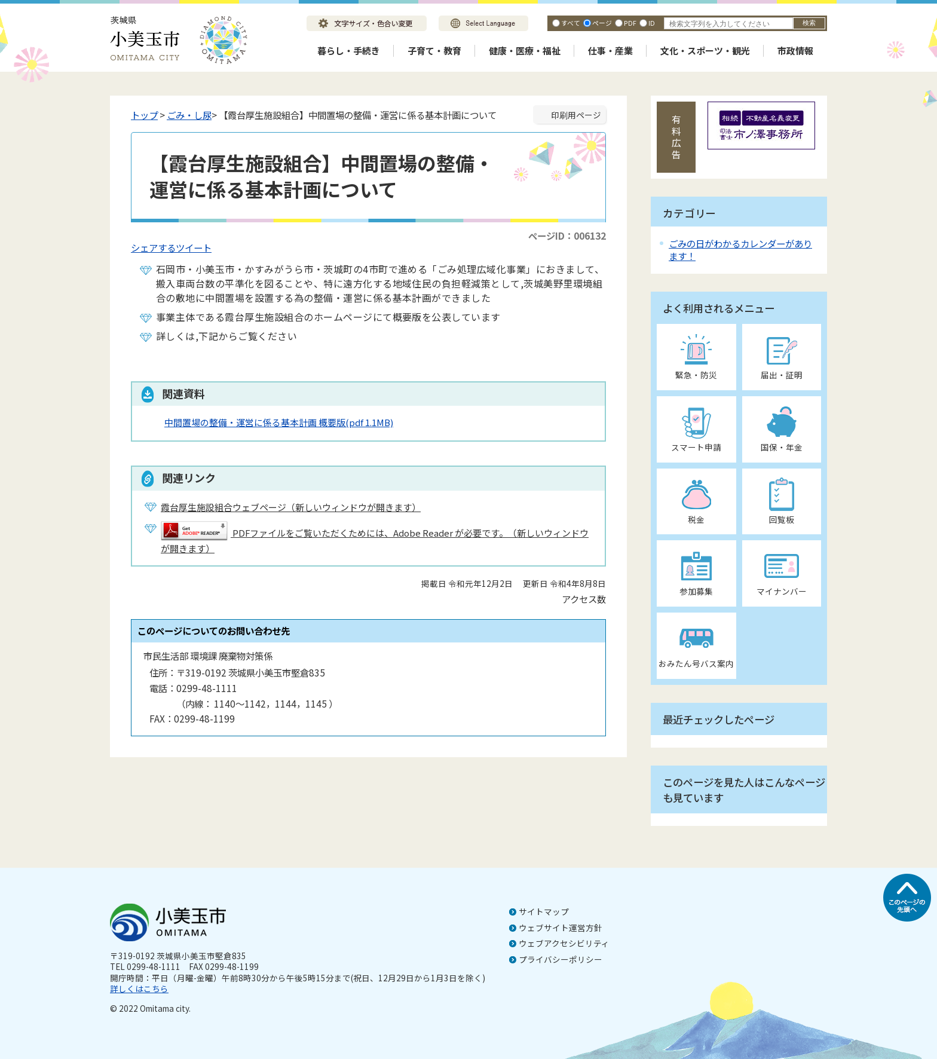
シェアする (153, 247)
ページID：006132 (567, 235)
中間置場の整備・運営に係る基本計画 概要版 (278, 422)
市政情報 (795, 50)
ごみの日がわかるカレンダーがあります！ (740, 249)
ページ (602, 22)
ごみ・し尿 (189, 114)
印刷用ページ (576, 115)
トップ (144, 114)
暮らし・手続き (348, 50)
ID (651, 22)
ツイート (194, 247)
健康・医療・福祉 (525, 50)
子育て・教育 (434, 50)
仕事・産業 (610, 50)
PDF (630, 22)
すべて (570, 22)
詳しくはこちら (139, 988)
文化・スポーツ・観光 (705, 50)
